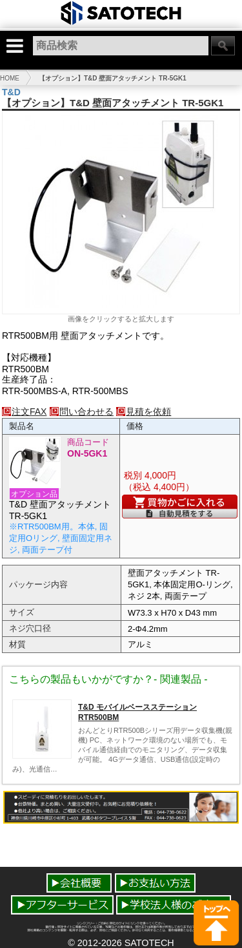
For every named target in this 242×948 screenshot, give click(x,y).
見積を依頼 (143, 411)
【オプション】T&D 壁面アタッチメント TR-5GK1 (113, 78)
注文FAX (24, 411)
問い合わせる (82, 411)
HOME (9, 78)
